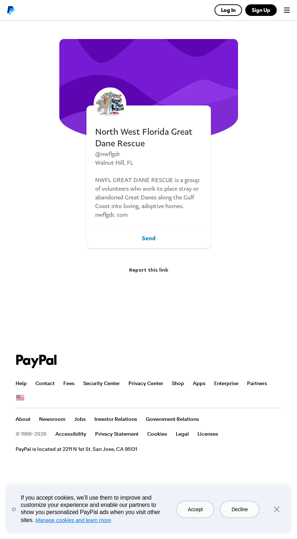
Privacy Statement (117, 434)
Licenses (208, 434)
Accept (195, 509)
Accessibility (70, 434)
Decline (240, 509)
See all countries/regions (20, 398)
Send (149, 238)
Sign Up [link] (261, 10)
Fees (69, 383)
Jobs (80, 419)
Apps (199, 383)
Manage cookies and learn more (73, 520)
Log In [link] (228, 10)
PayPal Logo (37, 361)
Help (21, 383)
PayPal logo (10, 10)
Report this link (148, 270)
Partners (257, 383)
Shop (178, 383)
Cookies (157, 434)
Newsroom (52, 419)
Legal (182, 434)
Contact (45, 383)
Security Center (101, 383)
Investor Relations (115, 419)
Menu (287, 10)
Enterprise (226, 383)
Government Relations (172, 419)
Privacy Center (145, 383)
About (23, 419)
